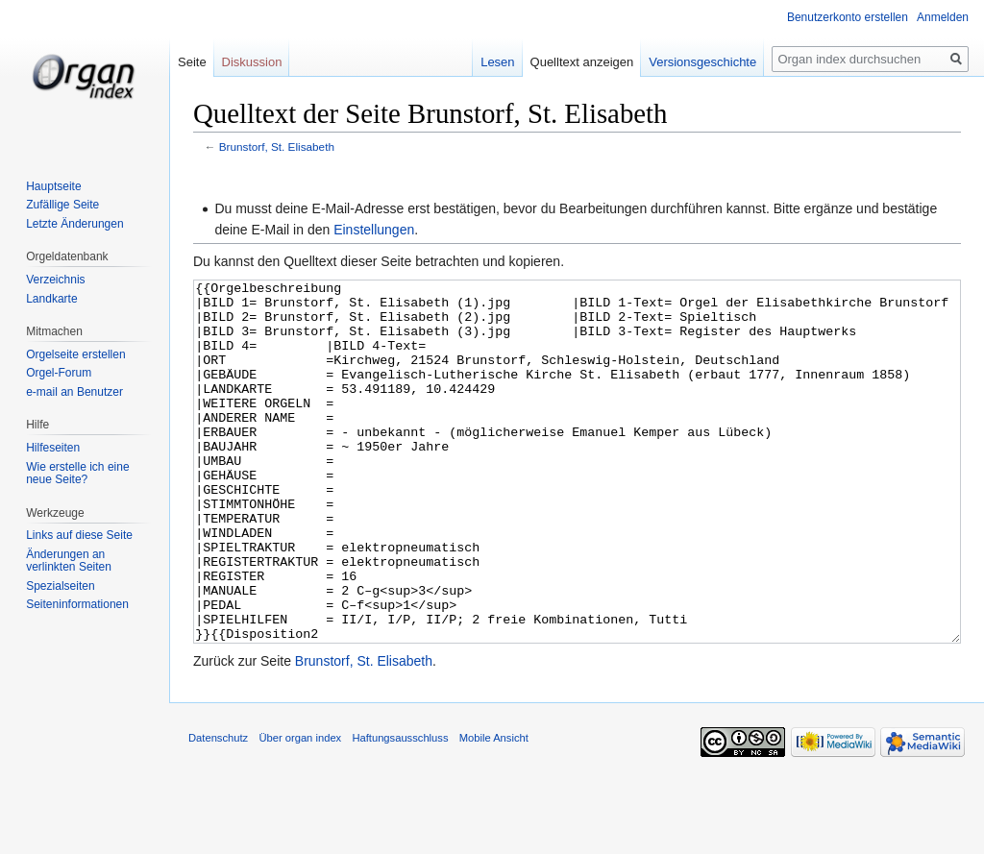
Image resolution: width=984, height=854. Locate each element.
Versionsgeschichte (702, 62)
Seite (192, 62)
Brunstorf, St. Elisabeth (276, 146)
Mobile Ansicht (494, 810)
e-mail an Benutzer (74, 392)
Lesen (497, 62)
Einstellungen (373, 229)
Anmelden (943, 17)
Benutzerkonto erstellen (847, 17)
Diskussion (252, 62)
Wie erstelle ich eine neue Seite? (77, 473)
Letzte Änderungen (74, 224)
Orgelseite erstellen (75, 354)
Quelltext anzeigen (582, 62)
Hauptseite (53, 186)
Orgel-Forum (58, 372)
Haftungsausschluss (400, 810)
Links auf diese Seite (79, 535)
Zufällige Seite (62, 204)
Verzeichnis (55, 279)
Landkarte (51, 298)
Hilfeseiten (53, 447)
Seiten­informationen (77, 604)
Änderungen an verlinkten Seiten (68, 561)
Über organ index (299, 810)
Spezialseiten (60, 586)
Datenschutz (218, 810)
